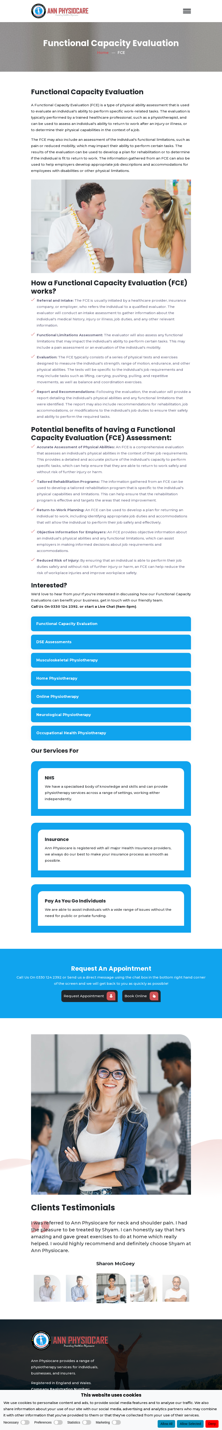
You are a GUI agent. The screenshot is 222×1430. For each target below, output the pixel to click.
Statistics (79, 1422)
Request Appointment (89, 996)
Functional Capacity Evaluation (68, 624)
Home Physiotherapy (58, 678)
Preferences (48, 1422)
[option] (111, 1236)
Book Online (141, 996)
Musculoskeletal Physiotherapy (69, 660)
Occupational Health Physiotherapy (73, 733)
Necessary (16, 1422)
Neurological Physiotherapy (65, 715)
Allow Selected (190, 1424)
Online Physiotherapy (59, 696)
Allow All (166, 1424)
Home (103, 52)
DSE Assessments (55, 642)
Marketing (108, 1422)
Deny (212, 1424)
